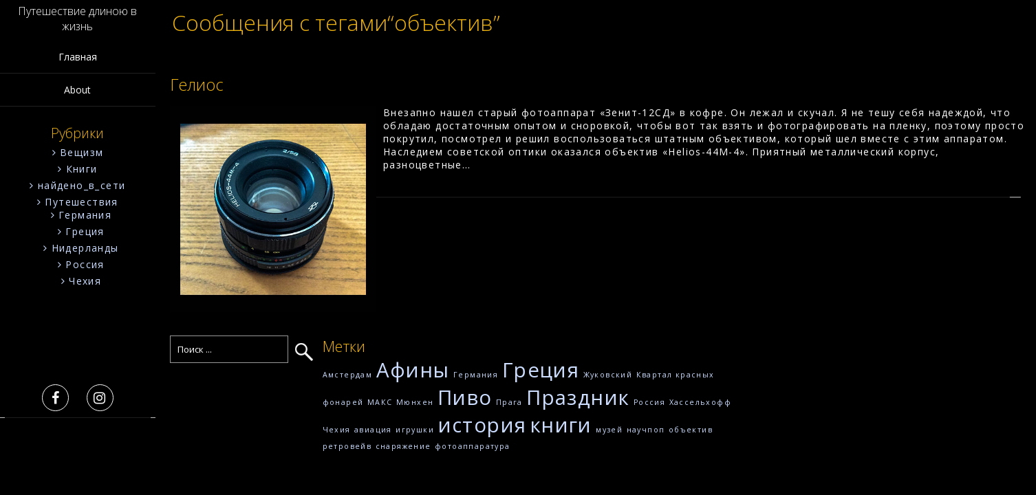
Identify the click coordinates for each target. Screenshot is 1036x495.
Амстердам (348, 375)
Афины (413, 370)
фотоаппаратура (472, 446)
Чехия (85, 280)
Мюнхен (414, 402)
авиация (373, 429)
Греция (84, 231)
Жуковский (608, 375)
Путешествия (81, 201)
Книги (82, 168)
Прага (509, 402)
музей (609, 429)
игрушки (415, 429)
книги (561, 425)
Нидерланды (85, 247)
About (77, 89)
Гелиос (197, 84)
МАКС (380, 402)
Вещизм (81, 152)
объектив (691, 429)
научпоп (646, 429)
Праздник (577, 397)
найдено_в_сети (82, 185)
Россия (84, 264)
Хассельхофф (700, 402)
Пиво (465, 397)
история (482, 425)
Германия (84, 214)
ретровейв (347, 446)
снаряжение (403, 446)
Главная (77, 56)
